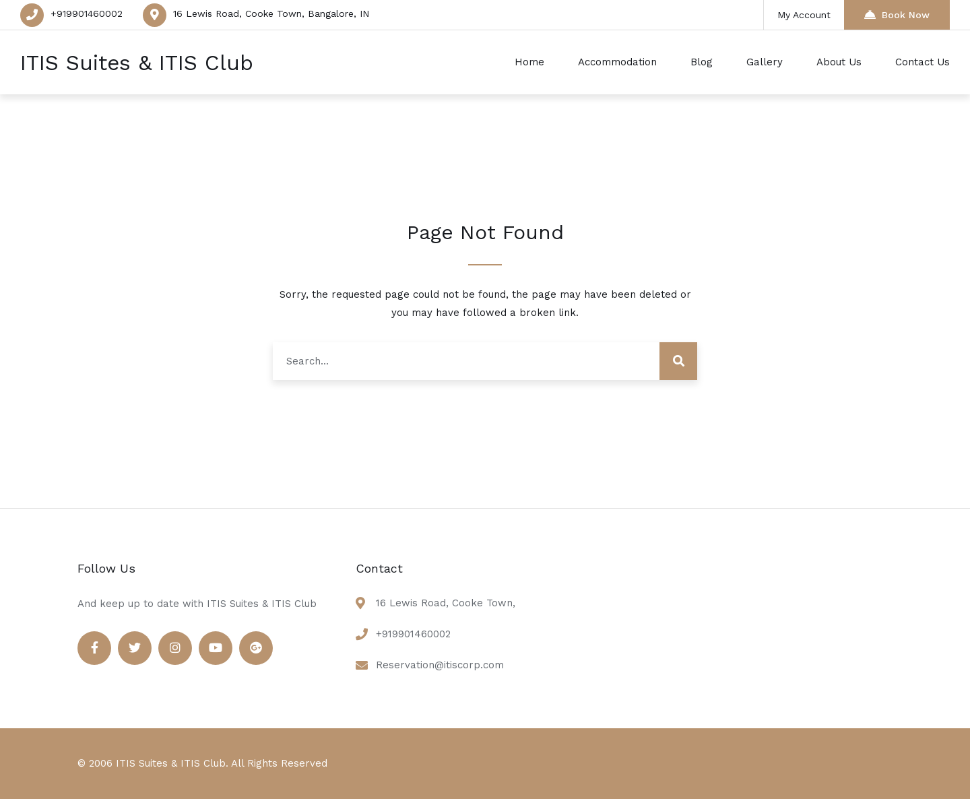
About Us (839, 62)
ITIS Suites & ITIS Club (136, 62)
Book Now (897, 14)
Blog (701, 62)
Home (529, 62)
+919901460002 (87, 13)
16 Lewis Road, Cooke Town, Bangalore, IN (271, 13)
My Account (804, 14)
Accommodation (617, 62)
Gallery (764, 62)
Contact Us (922, 62)
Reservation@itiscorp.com (440, 665)
